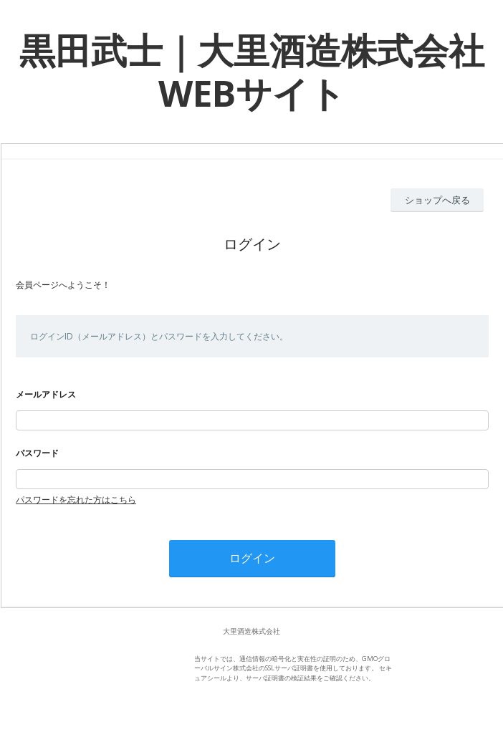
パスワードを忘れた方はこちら (76, 499)
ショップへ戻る (437, 199)
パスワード (37, 453)
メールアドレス (46, 394)
